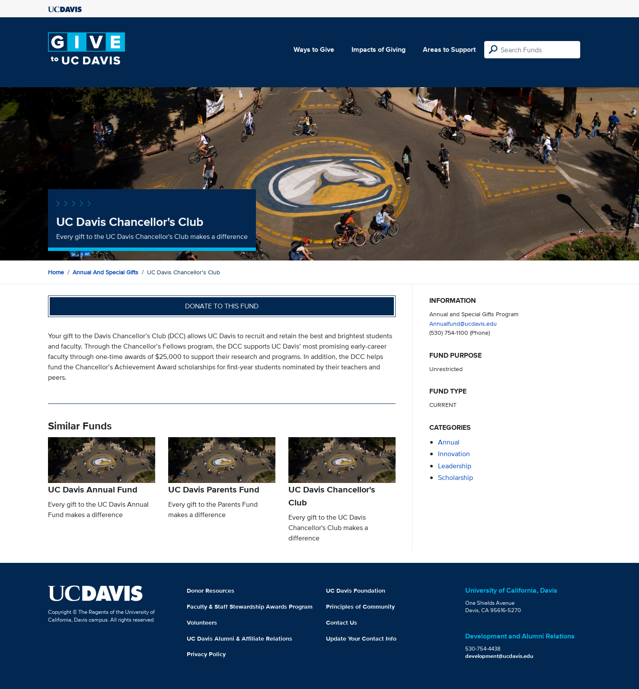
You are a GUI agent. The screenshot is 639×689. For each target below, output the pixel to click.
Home (56, 272)
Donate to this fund (222, 306)
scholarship (455, 478)
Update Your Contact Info (361, 638)
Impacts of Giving (378, 49)
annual (449, 442)
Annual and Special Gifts (105, 272)
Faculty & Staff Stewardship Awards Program (250, 606)
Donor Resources (210, 590)
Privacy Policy (206, 654)
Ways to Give (314, 49)
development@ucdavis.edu (499, 656)
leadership (454, 466)
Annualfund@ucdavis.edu (463, 323)
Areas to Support (449, 49)
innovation (454, 454)
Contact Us (341, 622)
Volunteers (202, 622)
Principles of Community (360, 606)
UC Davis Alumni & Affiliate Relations (239, 638)
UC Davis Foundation (355, 590)
